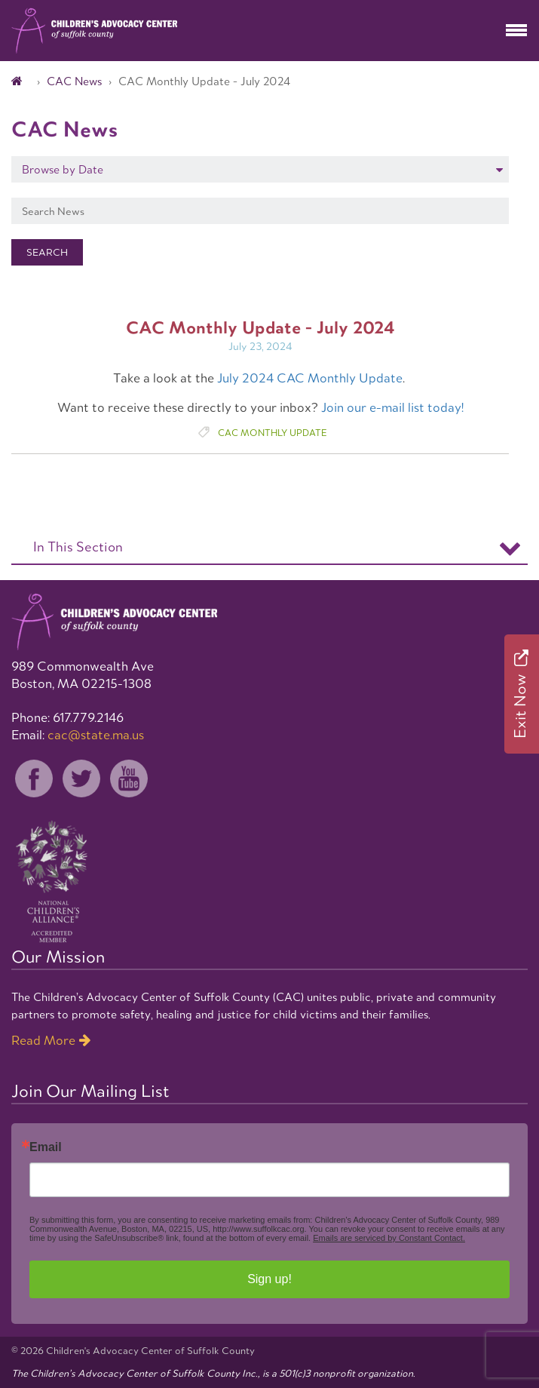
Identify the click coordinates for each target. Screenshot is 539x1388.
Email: (77, 734)
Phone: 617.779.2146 (67, 717)
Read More (43, 1040)
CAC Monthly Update (272, 432)
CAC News (74, 81)
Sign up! (269, 1279)
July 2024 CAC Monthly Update (310, 378)
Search (47, 252)
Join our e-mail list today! (392, 407)
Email (45, 1147)
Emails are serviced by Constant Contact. (389, 1237)
